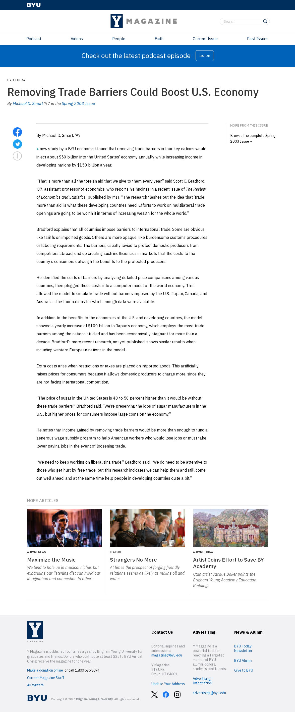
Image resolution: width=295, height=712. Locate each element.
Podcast (33, 38)
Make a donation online (45, 670)
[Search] (245, 21)
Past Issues (257, 38)
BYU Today (16, 80)
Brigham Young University (94, 699)
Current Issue (205, 38)
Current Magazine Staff (45, 678)
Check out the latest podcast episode (136, 55)
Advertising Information (202, 680)
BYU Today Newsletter (243, 648)
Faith (159, 38)
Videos (77, 38)
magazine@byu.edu (166, 655)
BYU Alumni (243, 660)
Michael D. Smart (28, 103)
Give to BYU (243, 670)
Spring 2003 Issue (78, 103)
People (118, 38)
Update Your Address (168, 684)
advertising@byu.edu (209, 693)
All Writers (35, 685)
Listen (204, 55)
